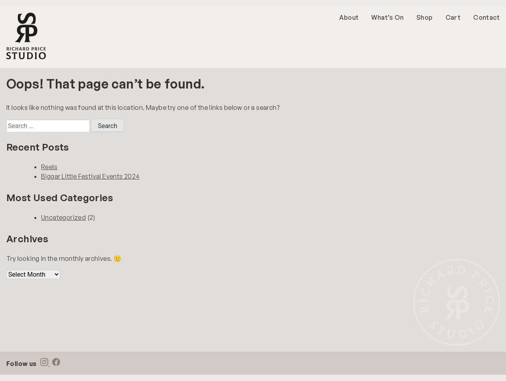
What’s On (387, 17)
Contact (486, 17)
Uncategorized (63, 217)
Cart (453, 17)
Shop (424, 17)
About (349, 17)
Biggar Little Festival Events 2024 (90, 176)
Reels (49, 167)
